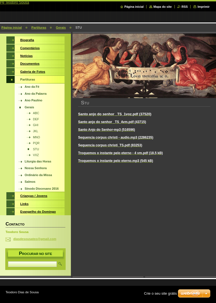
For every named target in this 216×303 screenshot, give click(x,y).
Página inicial (134, 6)
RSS (185, 6)
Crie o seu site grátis (160, 293)
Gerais (61, 27)
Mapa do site (162, 6)
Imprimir (203, 6)
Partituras (38, 27)
